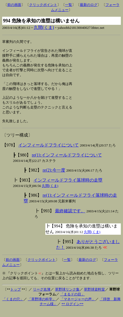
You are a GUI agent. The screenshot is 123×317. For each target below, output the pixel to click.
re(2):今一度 (54, 177)
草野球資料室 (94, 296)
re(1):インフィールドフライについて (67, 162)
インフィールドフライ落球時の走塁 (67, 187)
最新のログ (88, 5)
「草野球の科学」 (42, 306)
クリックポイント (43, 5)
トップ (15, 296)
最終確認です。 (70, 218)
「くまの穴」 (12, 306)
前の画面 (14, 5)
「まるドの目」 (72, 301)
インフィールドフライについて (48, 152)
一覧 (68, 5)
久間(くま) (44, 27)
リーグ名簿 (41, 296)
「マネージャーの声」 (77, 306)
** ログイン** (72, 311)
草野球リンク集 (67, 296)
